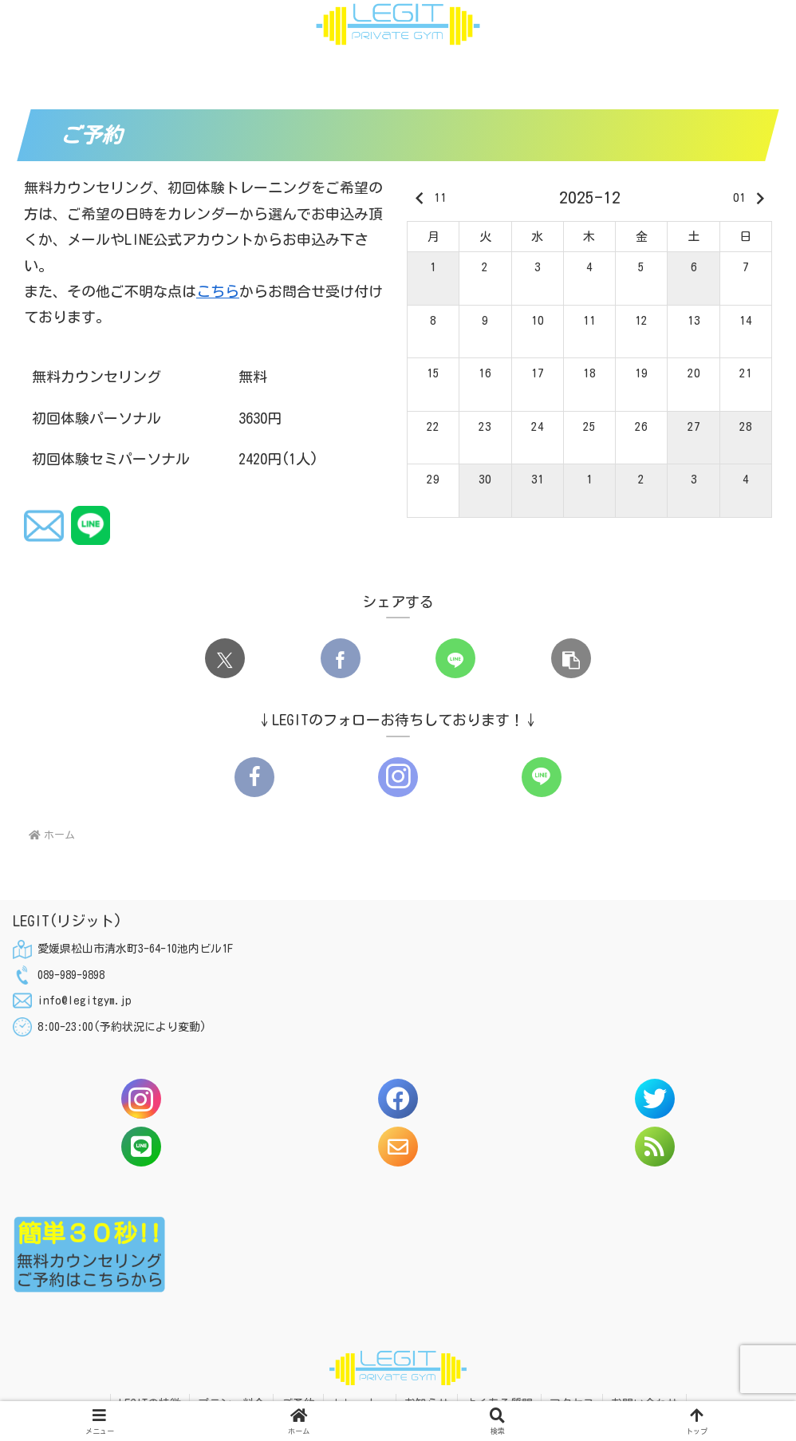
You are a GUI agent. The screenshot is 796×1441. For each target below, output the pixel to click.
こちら (217, 291)
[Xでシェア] (225, 658)
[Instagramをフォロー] (398, 777)
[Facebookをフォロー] (254, 777)
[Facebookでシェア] (341, 658)
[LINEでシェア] (455, 658)
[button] (571, 658)
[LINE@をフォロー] (542, 777)
